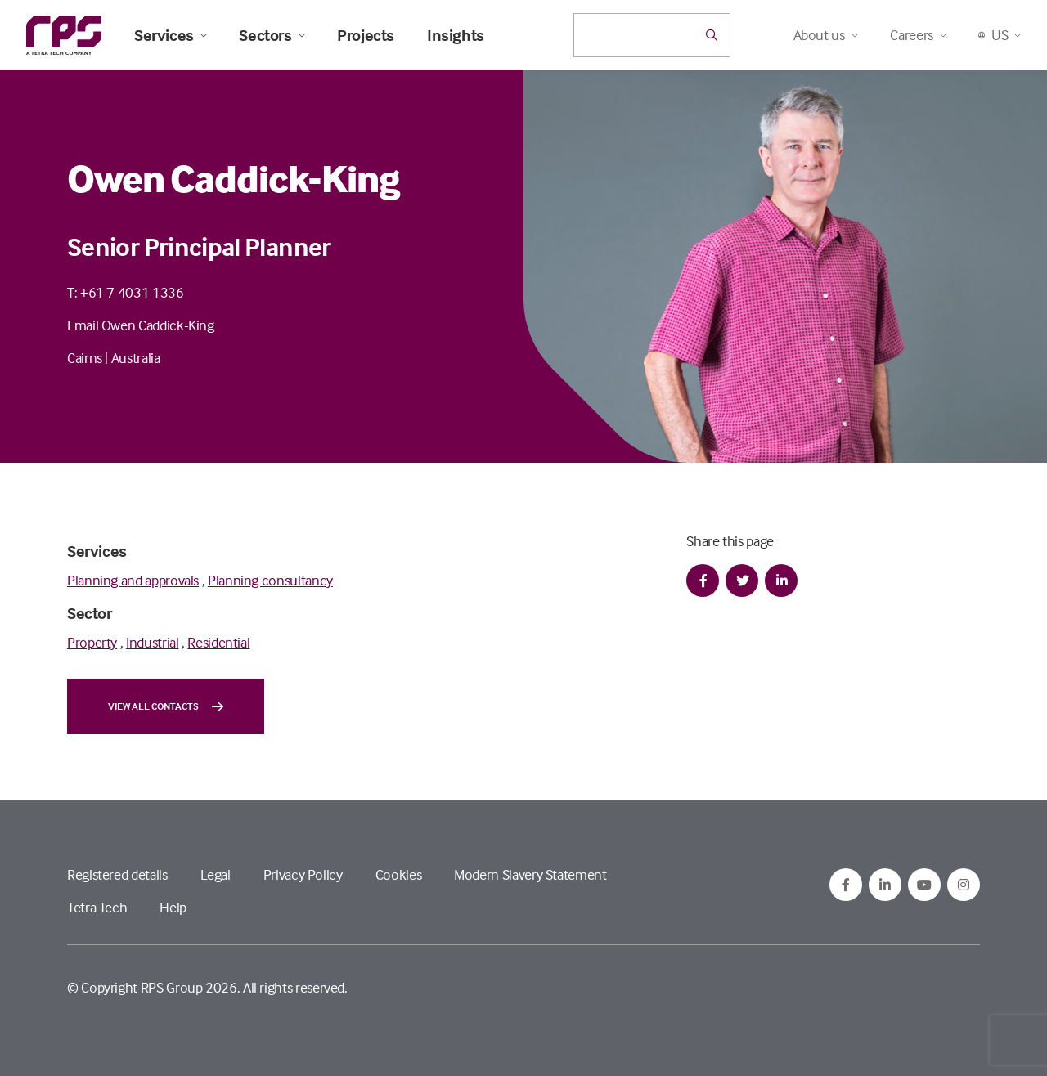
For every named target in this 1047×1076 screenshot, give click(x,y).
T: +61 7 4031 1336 (125, 292)
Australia (135, 357)
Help (173, 907)
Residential (218, 642)
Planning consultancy (270, 580)
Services (170, 35)
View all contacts (165, 706)
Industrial (152, 642)
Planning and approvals (133, 580)
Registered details (117, 874)
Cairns (84, 357)
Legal (215, 874)
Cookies (398, 874)
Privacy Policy (303, 874)
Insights (455, 35)
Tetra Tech (97, 907)
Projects (365, 35)
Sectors (271, 35)
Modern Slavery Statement (530, 874)
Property (92, 642)
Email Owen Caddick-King (140, 325)
